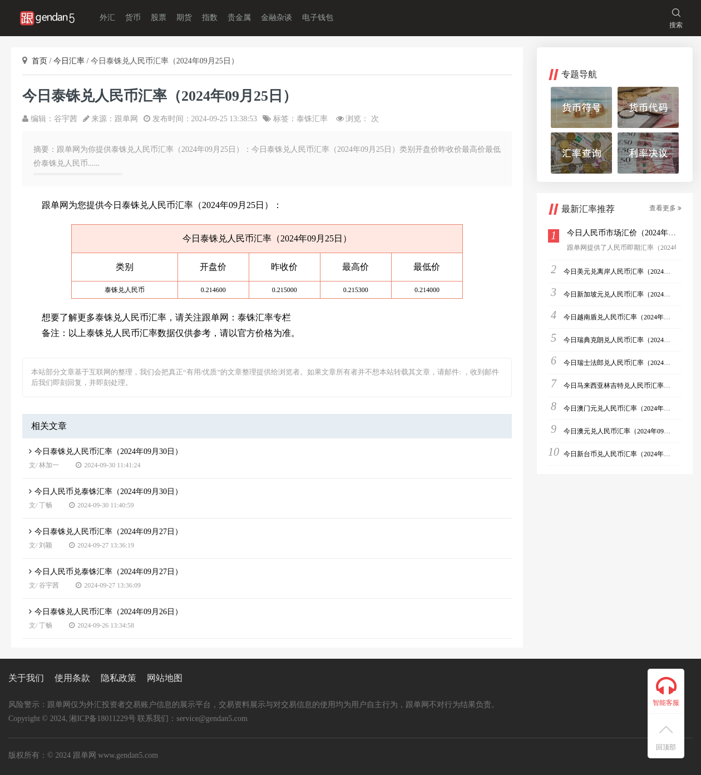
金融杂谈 (276, 17)
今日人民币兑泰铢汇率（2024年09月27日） (105, 571)
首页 (41, 61)
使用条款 (72, 678)
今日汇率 (70, 61)
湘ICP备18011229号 (102, 718)
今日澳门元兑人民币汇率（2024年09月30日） (630, 408)
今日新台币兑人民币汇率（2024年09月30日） (630, 454)
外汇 (107, 17)
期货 (184, 17)
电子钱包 (317, 17)
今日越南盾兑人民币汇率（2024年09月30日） (630, 317)
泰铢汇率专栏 (264, 317)
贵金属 (239, 17)
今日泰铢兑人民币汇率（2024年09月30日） (105, 451)
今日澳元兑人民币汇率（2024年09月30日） (627, 431)
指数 (210, 17)
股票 (158, 17)
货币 (133, 17)
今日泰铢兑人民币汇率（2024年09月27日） (105, 531)
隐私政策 (118, 678)
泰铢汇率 (312, 119)
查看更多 (665, 208)
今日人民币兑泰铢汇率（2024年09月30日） (105, 491)
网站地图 (164, 678)
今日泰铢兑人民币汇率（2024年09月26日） (105, 612)
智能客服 (666, 691)
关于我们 (26, 678)
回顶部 (666, 738)
